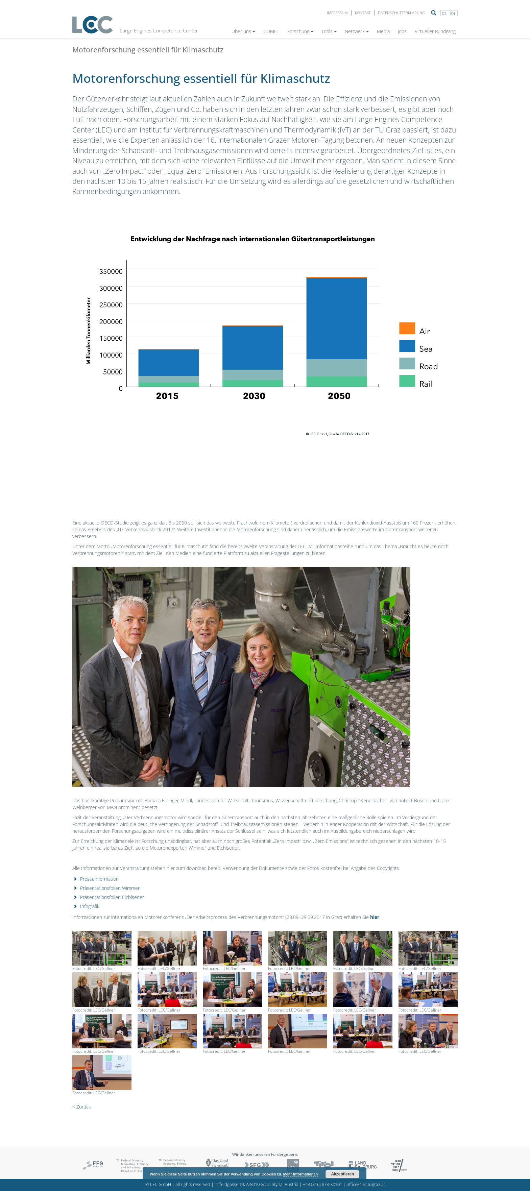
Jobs (402, 31)
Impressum (337, 12)
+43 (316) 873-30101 (322, 1184)
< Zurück (81, 1106)
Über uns (243, 31)
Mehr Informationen (300, 1174)
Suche (433, 13)
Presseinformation (99, 879)
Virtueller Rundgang (435, 31)
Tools (329, 31)
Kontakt (363, 12)
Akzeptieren (342, 1174)
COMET (271, 31)
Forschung (300, 31)
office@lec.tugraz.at (365, 1184)
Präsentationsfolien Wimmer (110, 888)
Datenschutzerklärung (401, 12)
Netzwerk (357, 31)
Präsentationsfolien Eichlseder (112, 897)
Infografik (89, 906)
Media (383, 31)
